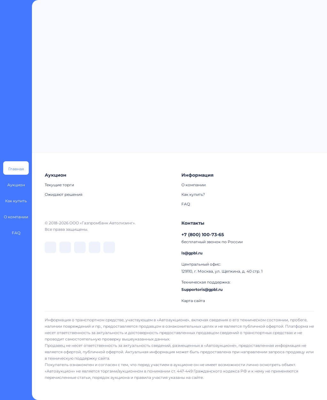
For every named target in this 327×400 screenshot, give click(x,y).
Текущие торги (59, 184)
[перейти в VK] (50, 247)
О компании (193, 184)
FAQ (185, 204)
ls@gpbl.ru (191, 253)
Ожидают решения (63, 194)
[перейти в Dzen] (80, 247)
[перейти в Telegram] (65, 247)
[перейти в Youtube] (109, 247)
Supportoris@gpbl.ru (202, 289)
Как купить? (193, 194)
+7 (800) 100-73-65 (202, 234)
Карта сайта (193, 300)
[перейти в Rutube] (94, 247)
